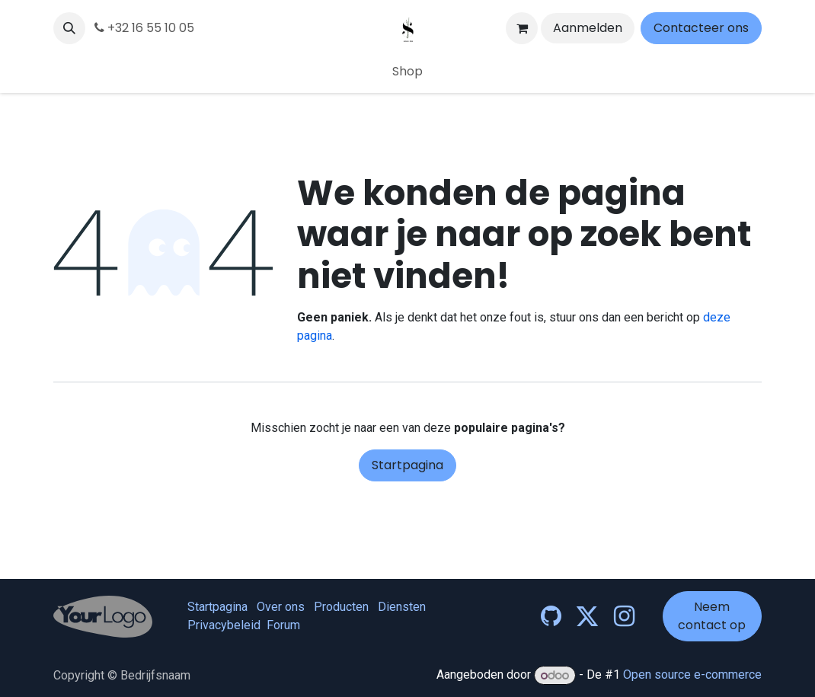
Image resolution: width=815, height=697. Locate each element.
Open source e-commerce (692, 675)
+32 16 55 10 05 (144, 28)
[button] (69, 28)
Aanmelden (587, 28)
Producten (341, 606)
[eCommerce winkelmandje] (522, 28)
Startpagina (407, 465)
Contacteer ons (701, 28)
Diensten (402, 606)
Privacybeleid (223, 625)
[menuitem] (407, 71)
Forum (283, 625)
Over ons (281, 606)
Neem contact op (712, 616)
